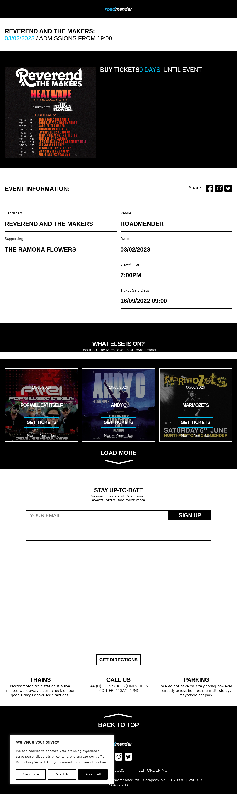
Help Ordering (151, 770)
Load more (118, 456)
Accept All (93, 774)
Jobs (120, 770)
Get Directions (118, 659)
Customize (31, 774)
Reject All (62, 774)
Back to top (118, 721)
